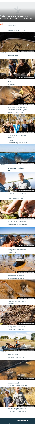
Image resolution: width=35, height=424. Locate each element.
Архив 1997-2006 (2, 422)
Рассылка (10, 422)
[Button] (1, 23)
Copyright (10, 423)
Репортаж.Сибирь (2, 15)
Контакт (1, 423)
